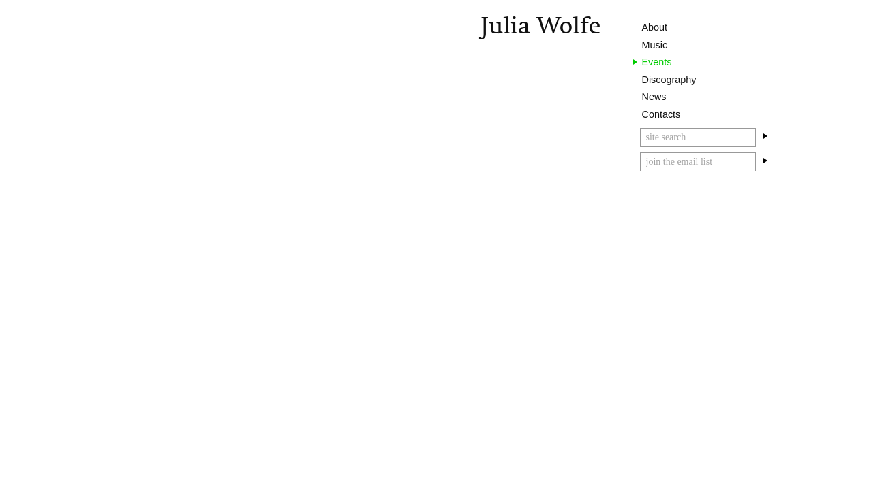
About (655, 27)
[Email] (698, 162)
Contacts (661, 114)
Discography (669, 79)
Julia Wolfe (540, 25)
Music (655, 44)
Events (657, 61)
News (654, 96)
